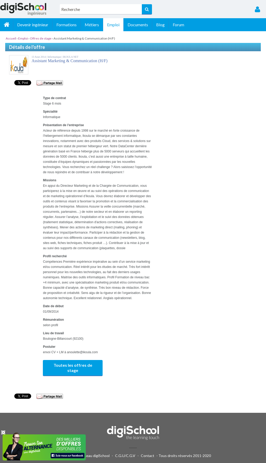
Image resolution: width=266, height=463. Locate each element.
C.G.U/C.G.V (125, 455)
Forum (178, 24)
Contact (147, 455)
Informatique (55, 56)
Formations (66, 24)
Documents (138, 24)
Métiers (92, 24)
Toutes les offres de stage (73, 368)
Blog (160, 24)
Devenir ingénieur (32, 24)
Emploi (113, 24)
